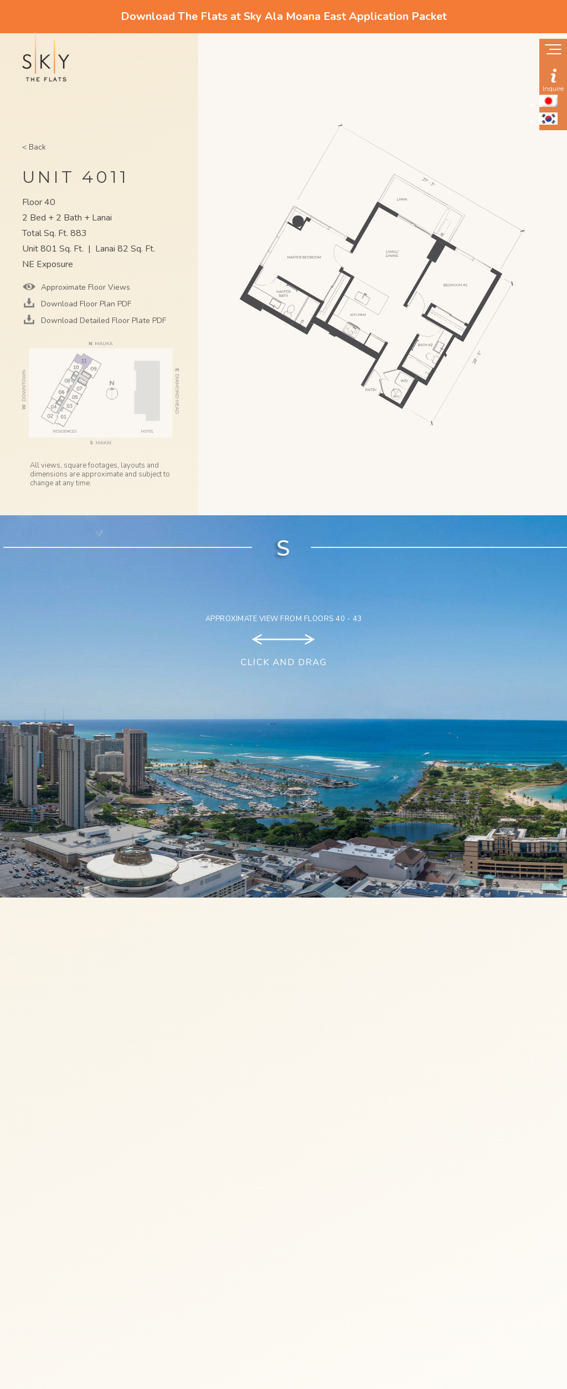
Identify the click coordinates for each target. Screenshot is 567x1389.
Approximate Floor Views (84, 287)
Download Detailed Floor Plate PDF (102, 320)
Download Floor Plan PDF (85, 304)
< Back (34, 147)
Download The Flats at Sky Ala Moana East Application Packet (284, 16)
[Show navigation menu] (553, 50)
